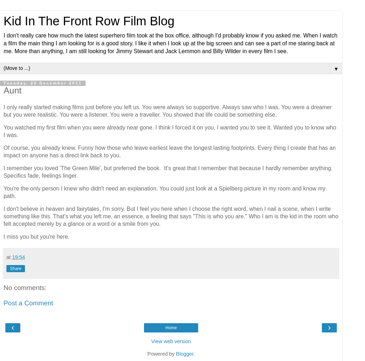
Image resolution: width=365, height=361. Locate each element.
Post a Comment (28, 303)
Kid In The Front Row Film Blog (89, 21)
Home (171, 327)
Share (15, 268)
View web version (171, 341)
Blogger (185, 354)
